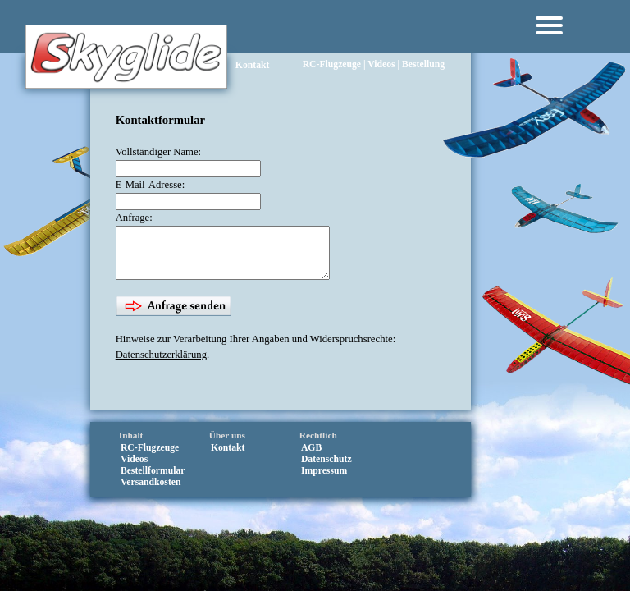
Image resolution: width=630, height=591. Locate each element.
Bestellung (423, 41)
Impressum (324, 478)
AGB (311, 455)
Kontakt (252, 65)
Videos (381, 41)
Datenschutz (326, 466)
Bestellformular (153, 478)
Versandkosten (151, 489)
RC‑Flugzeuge (332, 41)
